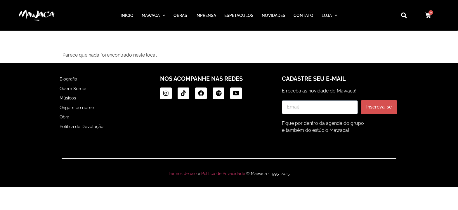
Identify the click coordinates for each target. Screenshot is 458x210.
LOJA (331, 15)
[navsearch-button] (401, 15)
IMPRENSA (205, 15)
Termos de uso (184, 173)
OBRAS (178, 15)
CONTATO (305, 15)
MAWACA (151, 15)
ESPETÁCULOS (239, 15)
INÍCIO (125, 15)
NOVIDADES (275, 15)
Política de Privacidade (223, 173)
